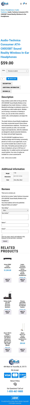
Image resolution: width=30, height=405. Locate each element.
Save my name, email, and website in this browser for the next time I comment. (13, 237)
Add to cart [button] (7, 280)
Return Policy (15, 381)
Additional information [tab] (11, 87)
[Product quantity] (3, 78)
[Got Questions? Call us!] (15, 384)
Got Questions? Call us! (15, 388)
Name (4, 222)
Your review (5, 213)
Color (3, 70)
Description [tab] (7, 83)
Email (4, 228)
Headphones (10, 10)
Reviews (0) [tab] (6, 91)
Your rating (5, 208)
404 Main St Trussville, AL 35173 (15, 367)
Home (3, 10)
